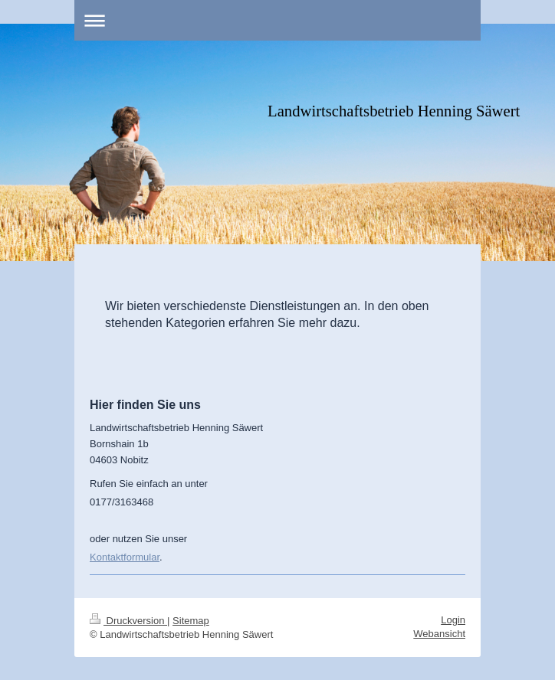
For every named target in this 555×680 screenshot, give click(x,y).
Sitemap (190, 620)
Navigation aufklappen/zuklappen (277, 20)
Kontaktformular (124, 557)
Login (453, 620)
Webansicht (439, 633)
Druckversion (128, 620)
